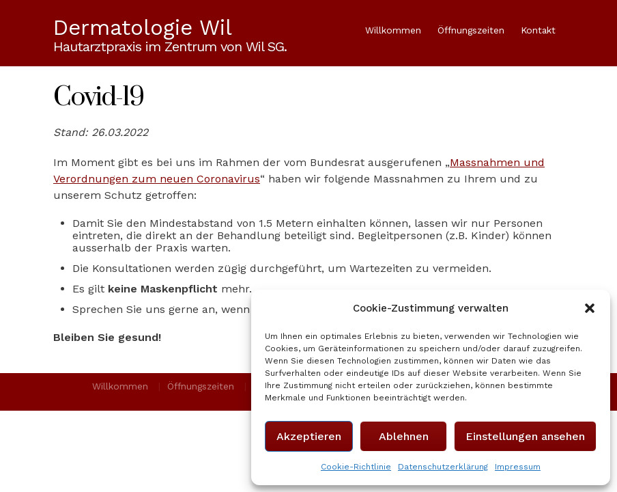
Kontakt (538, 30)
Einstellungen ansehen (525, 436)
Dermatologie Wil (142, 28)
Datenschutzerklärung (443, 467)
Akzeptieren (308, 436)
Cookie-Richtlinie (356, 467)
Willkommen (393, 30)
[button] (590, 308)
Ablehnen (404, 436)
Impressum (518, 467)
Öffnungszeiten (470, 30)
